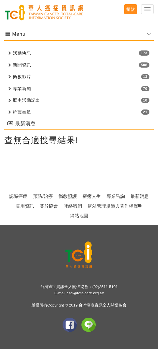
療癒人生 (92, 196)
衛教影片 (22, 76)
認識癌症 (18, 196)
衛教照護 (68, 196)
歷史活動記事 (26, 100)
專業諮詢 (116, 196)
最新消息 (140, 196)
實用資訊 (25, 206)
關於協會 (49, 206)
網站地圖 (79, 215)
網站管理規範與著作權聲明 (115, 206)
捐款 (130, 9)
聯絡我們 (73, 206)
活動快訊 (22, 53)
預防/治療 (43, 196)
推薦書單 (22, 112)
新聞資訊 (22, 64)
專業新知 (22, 88)
